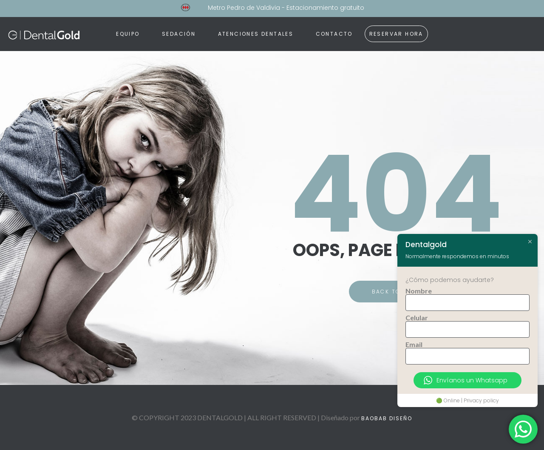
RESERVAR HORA (396, 33)
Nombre (418, 291)
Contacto (334, 33)
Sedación (179, 33)
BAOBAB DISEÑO (386, 418)
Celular (416, 317)
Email (413, 344)
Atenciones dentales (256, 33)
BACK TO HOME (396, 291)
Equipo (127, 33)
